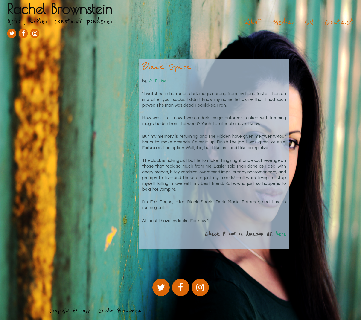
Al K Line (157, 80)
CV (309, 22)
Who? (253, 22)
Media (283, 22)
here (281, 234)
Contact (339, 22)
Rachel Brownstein (59, 8)
